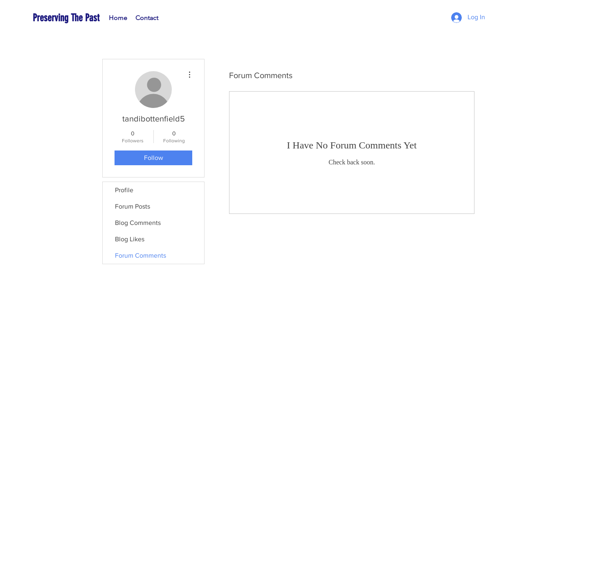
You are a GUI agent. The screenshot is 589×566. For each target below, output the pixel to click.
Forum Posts (132, 206)
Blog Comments (138, 222)
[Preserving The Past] (82, 18)
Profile (124, 189)
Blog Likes (129, 239)
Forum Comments (140, 255)
